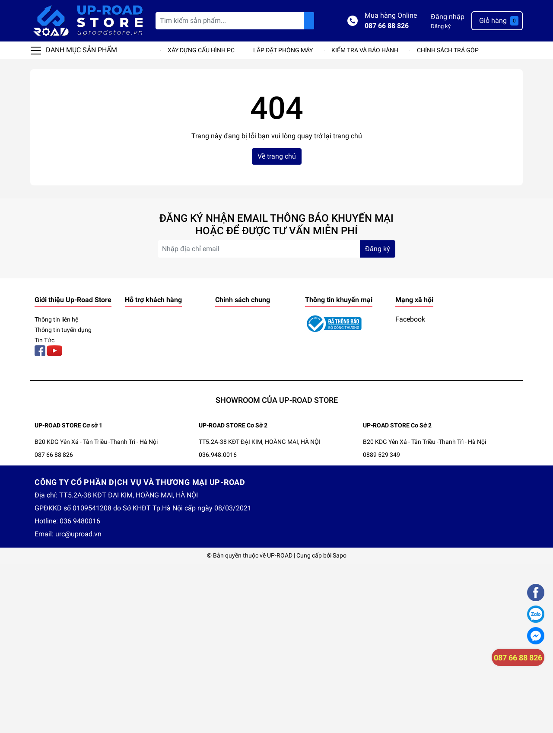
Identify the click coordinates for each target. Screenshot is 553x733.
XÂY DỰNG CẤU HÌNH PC (201, 50)
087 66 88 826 (387, 26)
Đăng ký (441, 26)
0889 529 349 (381, 454)
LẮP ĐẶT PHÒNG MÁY (283, 50)
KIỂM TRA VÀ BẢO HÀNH (364, 50)
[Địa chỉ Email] (276, 249)
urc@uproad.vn (78, 534)
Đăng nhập (447, 17)
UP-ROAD (279, 555)
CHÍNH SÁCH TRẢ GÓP (448, 50)
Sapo (339, 555)
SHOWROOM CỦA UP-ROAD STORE (277, 400)
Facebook (410, 319)
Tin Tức (44, 340)
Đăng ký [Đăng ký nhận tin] (377, 249)
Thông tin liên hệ (56, 319)
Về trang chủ (276, 156)
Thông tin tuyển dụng (63, 329)
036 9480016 (80, 521)
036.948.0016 (218, 454)
